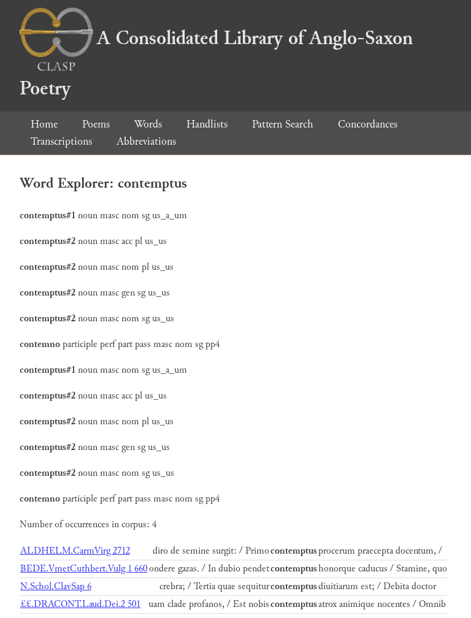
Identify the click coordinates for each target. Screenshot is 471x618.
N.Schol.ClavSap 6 (55, 586)
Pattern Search (282, 124)
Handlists (207, 124)
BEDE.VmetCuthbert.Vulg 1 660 (83, 569)
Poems (96, 124)
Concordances (367, 124)
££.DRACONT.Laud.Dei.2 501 (80, 604)
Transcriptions (61, 141)
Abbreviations (146, 141)
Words (148, 124)
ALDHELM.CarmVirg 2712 (75, 551)
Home (44, 124)
